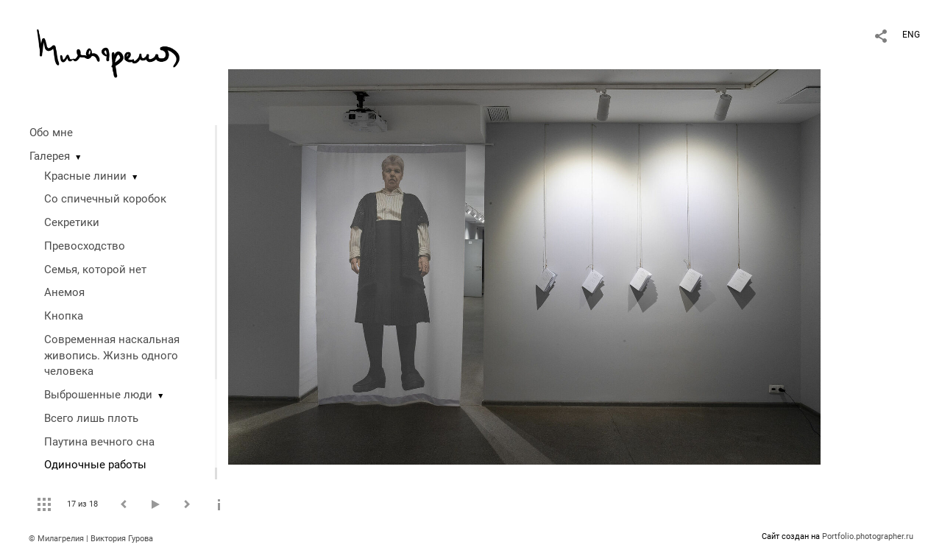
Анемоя (64, 292)
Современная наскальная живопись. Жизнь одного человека (112, 355)
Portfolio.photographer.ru (867, 536)
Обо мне (51, 132)
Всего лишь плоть (91, 418)
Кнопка (63, 316)
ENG (911, 34)
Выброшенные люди (98, 394)
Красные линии (85, 176)
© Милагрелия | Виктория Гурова (91, 538)
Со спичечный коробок (105, 198)
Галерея (49, 156)
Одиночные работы (95, 464)
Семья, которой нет (95, 269)
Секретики (71, 222)
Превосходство (84, 246)
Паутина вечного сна (99, 441)
